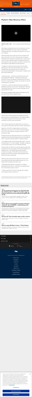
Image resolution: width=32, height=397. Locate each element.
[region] (16, 384)
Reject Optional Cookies (16, 391)
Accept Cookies (16, 394)
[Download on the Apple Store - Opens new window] (11, 246)
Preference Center (16, 274)
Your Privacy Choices (16, 270)
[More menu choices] (30, 9)
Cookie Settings (16, 272)
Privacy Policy (16, 257)
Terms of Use (16, 268)
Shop (25, 9)
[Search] (28, 9)
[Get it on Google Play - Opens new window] (20, 246)
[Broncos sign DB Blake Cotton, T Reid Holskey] (16, 226)
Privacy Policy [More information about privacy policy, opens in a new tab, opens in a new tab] (12, 384)
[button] (15, 33)
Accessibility (16, 259)
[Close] (30, 374)
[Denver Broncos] (16, 252)
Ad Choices (16, 266)
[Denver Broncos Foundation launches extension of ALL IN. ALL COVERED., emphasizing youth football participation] (16, 207)
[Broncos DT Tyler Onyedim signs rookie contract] (16, 217)
